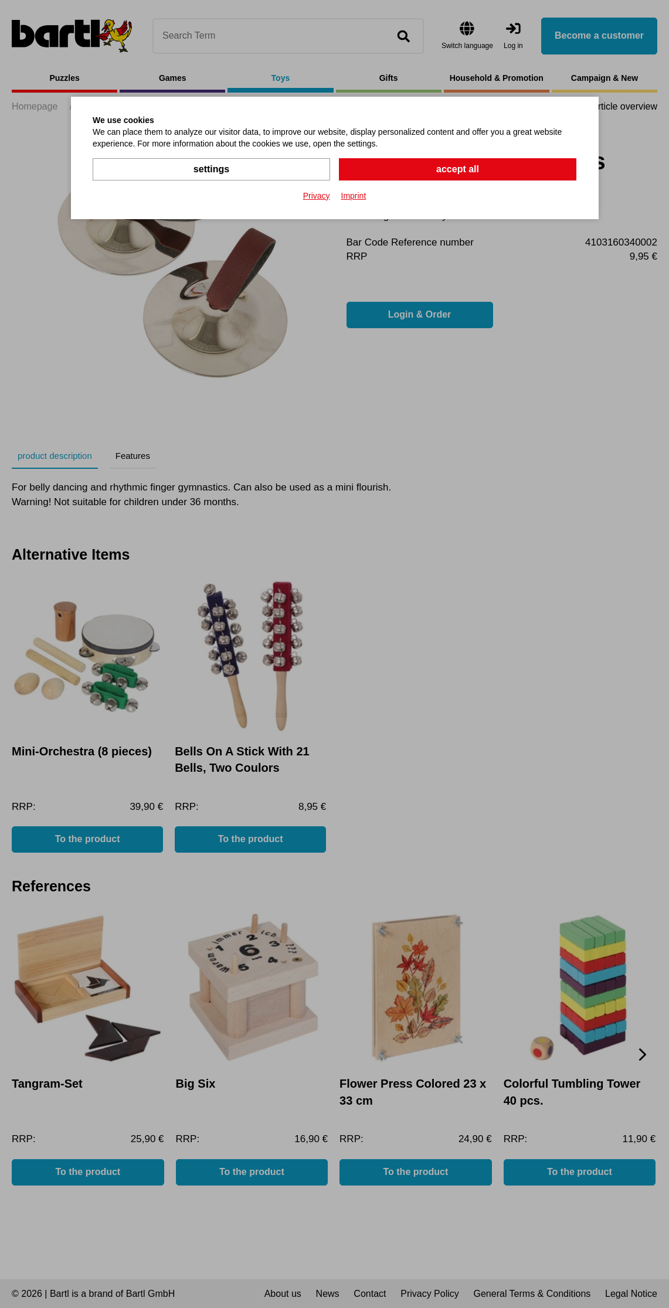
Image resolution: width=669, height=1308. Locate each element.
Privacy (316, 195)
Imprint (353, 195)
